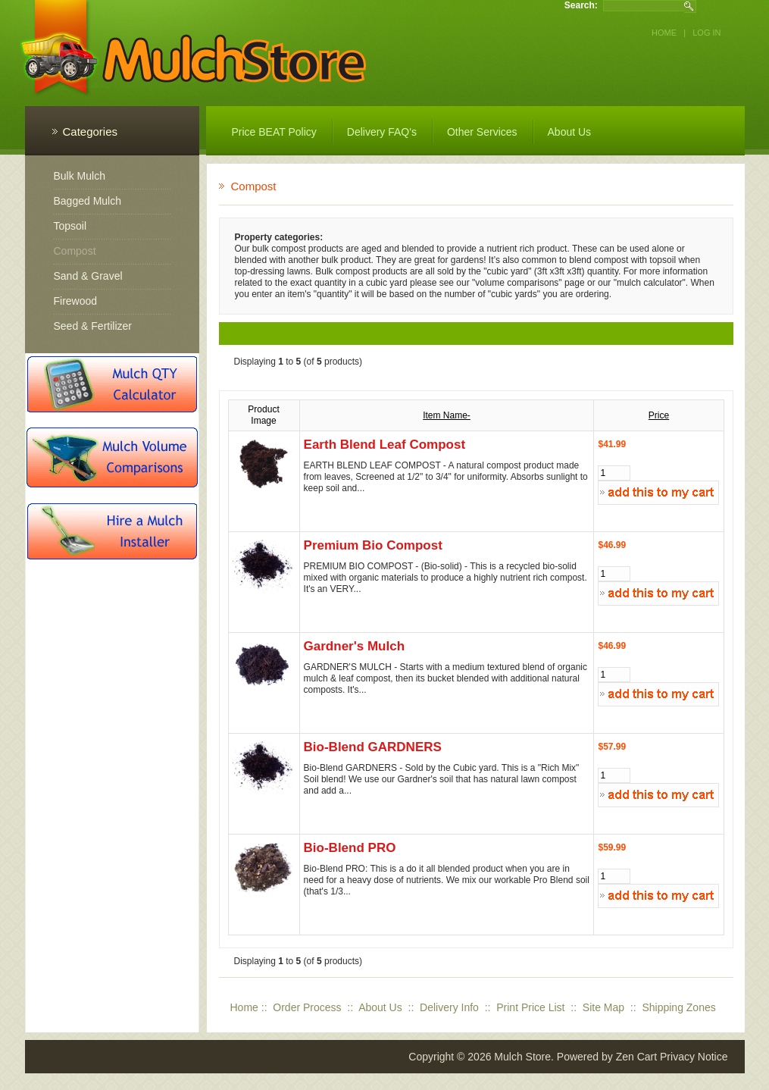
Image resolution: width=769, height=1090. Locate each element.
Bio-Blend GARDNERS (373, 747)
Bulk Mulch (79, 176)
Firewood (76, 301)
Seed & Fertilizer (93, 326)
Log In (706, 32)
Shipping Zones (678, 1007)
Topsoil (70, 226)
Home (664, 32)
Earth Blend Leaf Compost (384, 444)
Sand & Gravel (88, 276)
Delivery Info (449, 1007)
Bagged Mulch (88, 201)
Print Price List (530, 1007)
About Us (380, 1007)
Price (659, 415)
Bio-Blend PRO (350, 848)
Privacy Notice (693, 1057)
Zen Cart (636, 1057)
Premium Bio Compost (373, 545)
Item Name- (446, 415)
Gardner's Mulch (354, 646)
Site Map (603, 1007)
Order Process (307, 1007)
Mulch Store (522, 1057)
